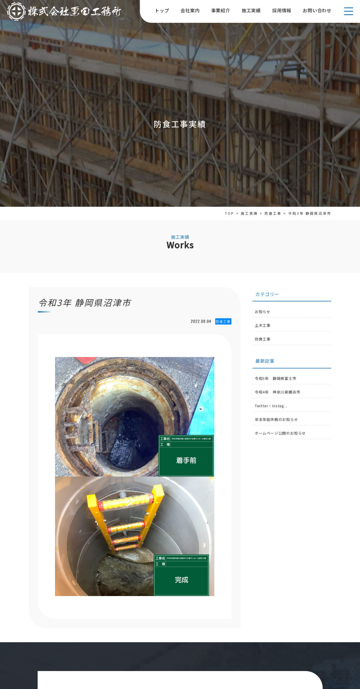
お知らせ (262, 311)
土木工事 (262, 325)
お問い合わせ (317, 10)
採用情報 (281, 10)
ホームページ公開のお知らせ (280, 433)
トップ (162, 10)
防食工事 (262, 339)
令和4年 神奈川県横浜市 (277, 392)
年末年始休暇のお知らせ (276, 419)
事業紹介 (220, 10)
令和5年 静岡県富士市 (275, 378)
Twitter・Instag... (271, 405)
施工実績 (251, 10)
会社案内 (190, 10)
